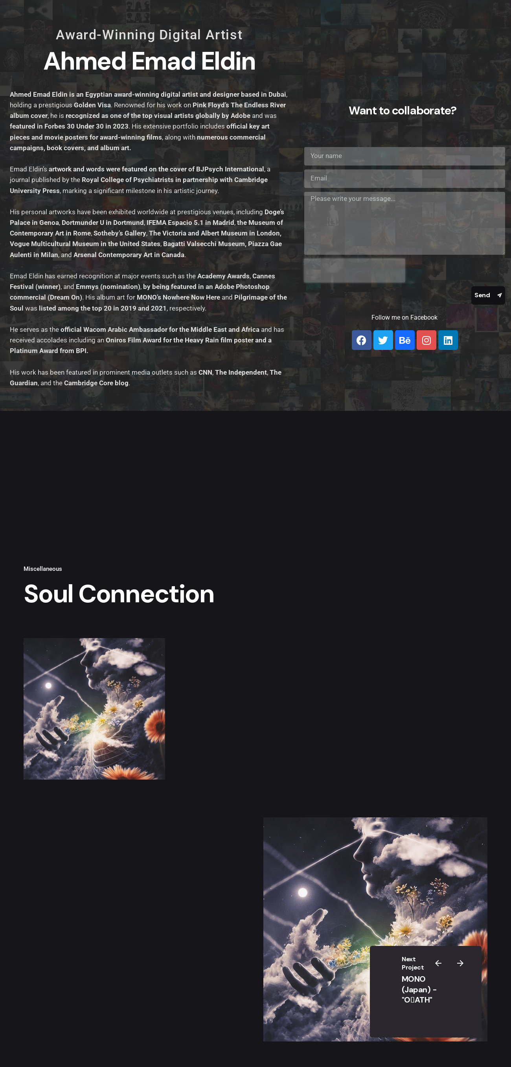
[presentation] (354, 270)
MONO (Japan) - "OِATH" (419, 989)
